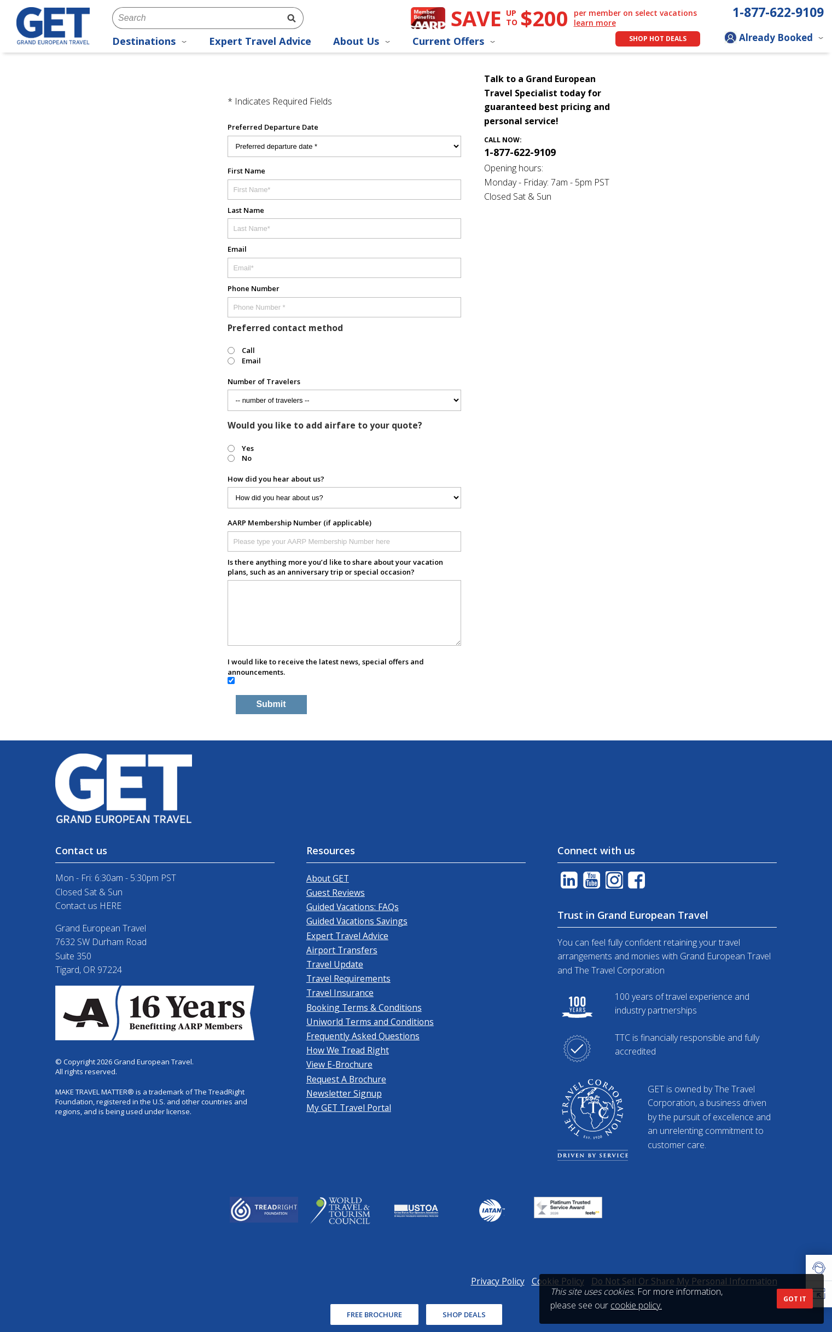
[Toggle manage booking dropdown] (774, 39)
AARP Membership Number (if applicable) (299, 523)
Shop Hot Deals (657, 38)
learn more (595, 23)
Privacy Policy (498, 1281)
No (247, 458)
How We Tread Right (347, 1050)
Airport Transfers (341, 950)
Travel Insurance (340, 993)
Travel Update (334, 964)
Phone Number (254, 288)
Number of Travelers (264, 381)
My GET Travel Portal (348, 1108)
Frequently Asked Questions (363, 1036)
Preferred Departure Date (273, 127)
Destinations (149, 41)
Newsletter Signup (344, 1093)
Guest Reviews (335, 893)
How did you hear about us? (276, 479)
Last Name (246, 210)
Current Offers (454, 41)
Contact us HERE (88, 906)
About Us (362, 41)
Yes (248, 448)
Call (248, 350)
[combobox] (196, 18)
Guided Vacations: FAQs (352, 907)
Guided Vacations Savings (357, 921)
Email (237, 249)
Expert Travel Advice (260, 41)
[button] (819, 1268)
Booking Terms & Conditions (364, 1007)
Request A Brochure (346, 1079)
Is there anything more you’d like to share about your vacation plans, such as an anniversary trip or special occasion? (335, 567)
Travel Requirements (348, 978)
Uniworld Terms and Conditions (370, 1022)
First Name (246, 171)
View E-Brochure (339, 1064)
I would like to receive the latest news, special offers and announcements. (326, 666)
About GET (327, 878)
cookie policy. (636, 1305)
